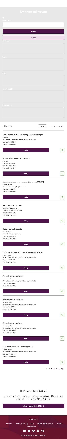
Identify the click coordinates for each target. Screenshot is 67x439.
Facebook (29, 431)
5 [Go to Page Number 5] (56, 126)
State (5, 57)
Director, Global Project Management (18, 347)
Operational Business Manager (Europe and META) (23, 182)
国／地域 (6, 41)
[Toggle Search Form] (3, 18)
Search (33, 31)
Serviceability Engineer (12, 205)
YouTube (42, 431)
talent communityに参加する (33, 406)
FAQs (32, 424)
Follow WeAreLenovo (45, 424)
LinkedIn (38, 431)
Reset (33, 38)
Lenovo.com (33, 419)
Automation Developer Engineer (16, 158)
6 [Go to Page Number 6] (59, 126)
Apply (26, 150)
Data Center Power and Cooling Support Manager (23, 134)
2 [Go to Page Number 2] (49, 126)
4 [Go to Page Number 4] (54, 126)
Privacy (9, 424)
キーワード (7, 20)
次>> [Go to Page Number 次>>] (62, 126)
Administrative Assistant (13, 276)
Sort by (41, 126)
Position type (7, 105)
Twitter (33, 431)
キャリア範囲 (8, 89)
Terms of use (21, 424)
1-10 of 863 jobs (8, 126)
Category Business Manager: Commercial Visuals (23, 252)
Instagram (24, 431)
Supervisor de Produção (12, 229)
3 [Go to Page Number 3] (51, 126)
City (4, 73)
